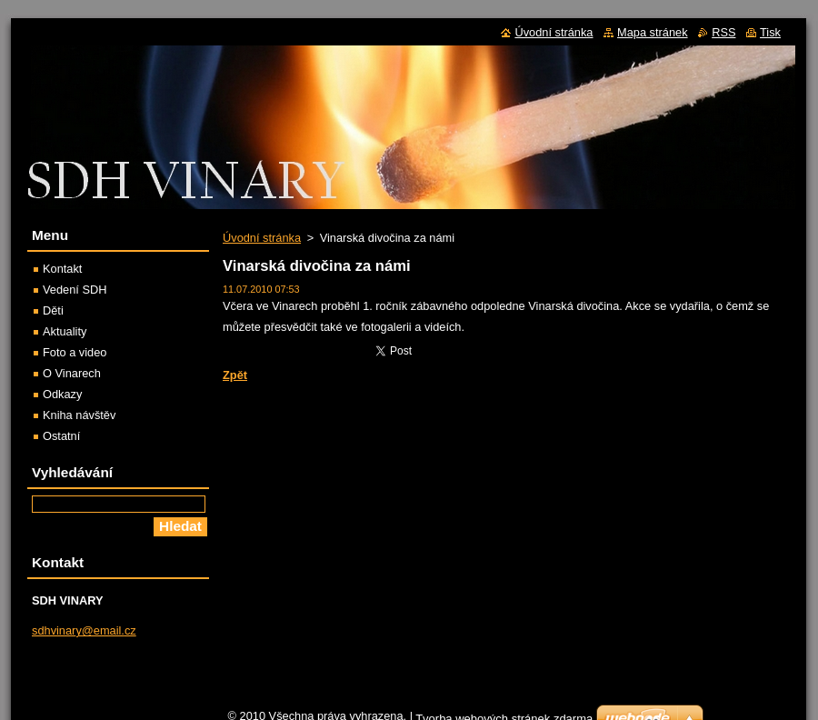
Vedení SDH (74, 289)
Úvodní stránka (262, 238)
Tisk (770, 32)
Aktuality (64, 331)
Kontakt (62, 268)
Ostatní (61, 436)
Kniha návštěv (79, 415)
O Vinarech (72, 373)
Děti (53, 310)
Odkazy (62, 394)
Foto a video (74, 352)
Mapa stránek (652, 32)
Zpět (235, 375)
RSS (723, 32)
